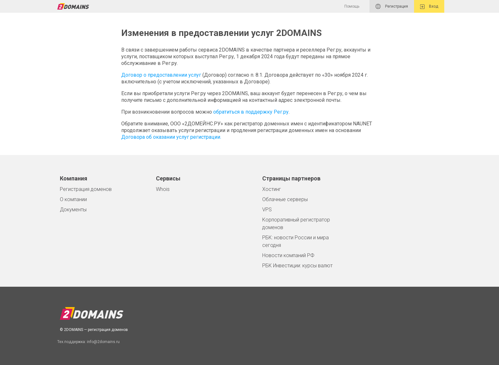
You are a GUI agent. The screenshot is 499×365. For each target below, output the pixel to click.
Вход (429, 6)
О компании (73, 199)
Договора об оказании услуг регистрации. (171, 137)
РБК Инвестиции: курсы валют (297, 266)
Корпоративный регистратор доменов (296, 223)
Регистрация (392, 6)
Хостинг (271, 189)
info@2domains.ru (103, 342)
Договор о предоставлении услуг (161, 75)
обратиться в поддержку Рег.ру (251, 112)
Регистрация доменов (86, 189)
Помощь (351, 6)
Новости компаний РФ (288, 255)
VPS (267, 210)
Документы (73, 210)
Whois (163, 189)
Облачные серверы (285, 199)
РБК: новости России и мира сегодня (295, 241)
